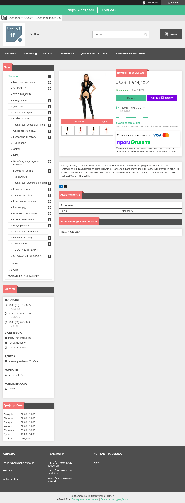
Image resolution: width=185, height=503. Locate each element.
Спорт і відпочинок (23, 219)
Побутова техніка (23, 170)
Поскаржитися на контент (85, 499)
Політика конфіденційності (115, 499)
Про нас (47, 53)
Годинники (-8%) (22, 237)
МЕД (15, 155)
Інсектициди (20, 207)
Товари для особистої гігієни (29, 124)
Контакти (67, 53)
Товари (28, 53)
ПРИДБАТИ (108, 10)
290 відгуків (153, 2)
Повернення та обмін (130, 53)
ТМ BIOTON (20, 176)
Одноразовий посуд (24, 130)
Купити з (162, 98)
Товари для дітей (23, 195)
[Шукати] (146, 34)
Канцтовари (20, 100)
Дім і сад (18, 106)
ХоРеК (17, 149)
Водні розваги (21, 225)
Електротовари (21, 189)
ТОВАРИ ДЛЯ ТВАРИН (26, 249)
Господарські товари (24, 136)
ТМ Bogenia (19, 142)
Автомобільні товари (25, 213)
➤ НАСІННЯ (20, 88)
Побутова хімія (21, 118)
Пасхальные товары (24, 201)
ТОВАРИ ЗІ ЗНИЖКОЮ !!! (25, 276)
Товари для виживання (26, 231)
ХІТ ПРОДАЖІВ (22, 94)
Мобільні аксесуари (24, 82)
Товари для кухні (22, 112)
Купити (131, 98)
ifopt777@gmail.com (19, 337)
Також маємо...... (22, 243)
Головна (10, 53)
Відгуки (13, 269)
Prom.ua (110, 496)
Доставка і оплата (94, 53)
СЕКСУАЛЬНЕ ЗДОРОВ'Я (27, 255)
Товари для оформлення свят (30, 182)
